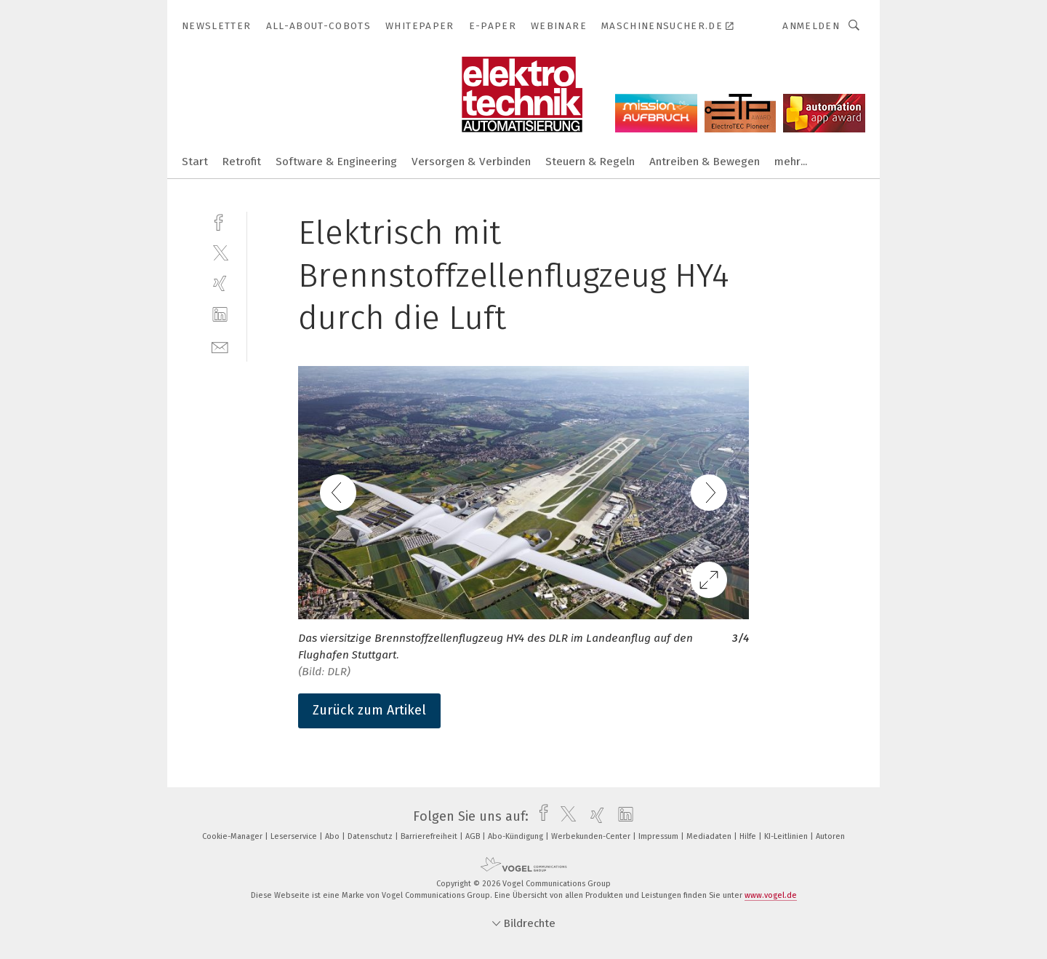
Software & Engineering (336, 161)
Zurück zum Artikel (369, 710)
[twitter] (220, 252)
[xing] (220, 283)
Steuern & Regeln (590, 161)
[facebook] (220, 221)
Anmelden (811, 26)
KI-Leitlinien (787, 836)
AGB (473, 836)
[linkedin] (220, 315)
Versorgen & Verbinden (471, 161)
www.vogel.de (771, 895)
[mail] (220, 346)
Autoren (830, 836)
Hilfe (748, 836)
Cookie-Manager (233, 836)
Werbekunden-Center (592, 836)
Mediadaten (710, 836)
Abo (333, 836)
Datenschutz (371, 836)
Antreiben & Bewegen (704, 161)
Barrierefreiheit (430, 836)
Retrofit (241, 161)
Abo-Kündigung (516, 836)
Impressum (659, 836)
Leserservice (294, 836)
